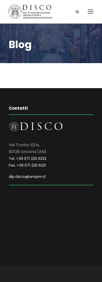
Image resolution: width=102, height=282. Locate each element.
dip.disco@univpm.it (27, 176)
